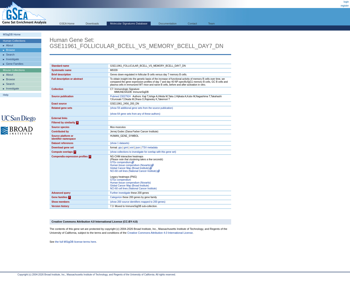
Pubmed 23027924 (120, 96)
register (345, 5)
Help (6, 94)
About (9, 45)
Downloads (92, 23)
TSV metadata (150, 147)
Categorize (116, 197)
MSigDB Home (12, 34)
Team (211, 23)
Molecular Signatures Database (128, 23)
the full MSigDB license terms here (75, 241)
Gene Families (14, 63)
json (138, 147)
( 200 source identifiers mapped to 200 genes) (137, 202)
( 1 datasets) (119, 143)
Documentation (167, 23)
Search (10, 54)
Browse (10, 49)
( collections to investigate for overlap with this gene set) (143, 152)
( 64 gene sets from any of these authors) (135, 113)
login (346, 1)
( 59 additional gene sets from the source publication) (141, 108)
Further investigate (120, 193)
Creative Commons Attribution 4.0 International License (160, 232)
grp (120, 147)
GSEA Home (66, 23)
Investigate (12, 59)
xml (132, 147)
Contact (192, 23)
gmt (126, 147)
